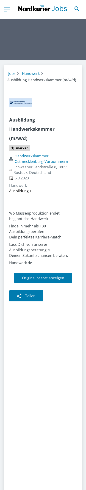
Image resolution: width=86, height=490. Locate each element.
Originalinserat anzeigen (43, 277)
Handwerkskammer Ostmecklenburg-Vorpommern (41, 158)
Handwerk (31, 73)
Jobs (12, 73)
